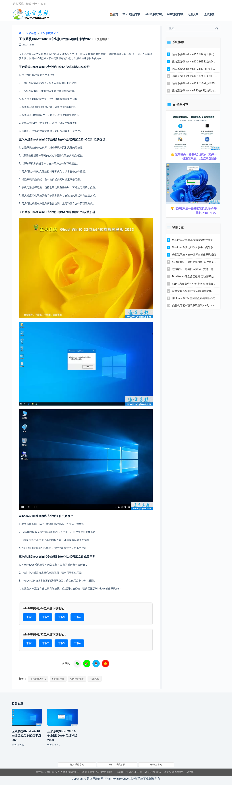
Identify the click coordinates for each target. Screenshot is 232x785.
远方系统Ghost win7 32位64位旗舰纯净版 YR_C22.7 (194, 90)
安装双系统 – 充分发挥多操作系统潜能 (194, 254)
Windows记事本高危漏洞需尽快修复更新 (194, 240)
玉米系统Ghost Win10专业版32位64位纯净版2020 (62, 736)
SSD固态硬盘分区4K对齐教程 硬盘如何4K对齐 (194, 283)
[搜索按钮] (216, 28)
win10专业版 (77, 678)
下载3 (61, 617)
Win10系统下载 (154, 14)
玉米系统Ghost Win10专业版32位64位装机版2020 (27, 736)
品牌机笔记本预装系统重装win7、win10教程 (194, 305)
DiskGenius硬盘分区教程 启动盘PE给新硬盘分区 (194, 276)
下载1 (29, 617)
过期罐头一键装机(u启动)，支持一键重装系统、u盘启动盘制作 (194, 269)
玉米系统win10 (38, 678)
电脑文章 (193, 14)
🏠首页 (114, 14)
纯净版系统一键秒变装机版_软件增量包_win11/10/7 (194, 262)
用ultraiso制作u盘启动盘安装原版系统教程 (194, 298)
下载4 (77, 617)
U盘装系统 (208, 14)
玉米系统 (94, 678)
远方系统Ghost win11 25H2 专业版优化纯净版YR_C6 (194, 54)
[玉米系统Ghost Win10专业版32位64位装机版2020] (27, 717)
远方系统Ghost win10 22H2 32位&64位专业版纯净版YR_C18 (194, 61)
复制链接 (102, 39)
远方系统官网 (77, 764)
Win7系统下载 (175, 14)
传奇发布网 (156, 764)
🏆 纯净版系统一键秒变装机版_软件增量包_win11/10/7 (194, 210)
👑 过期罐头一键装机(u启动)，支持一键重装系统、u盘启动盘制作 (194, 156)
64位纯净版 (58, 678)
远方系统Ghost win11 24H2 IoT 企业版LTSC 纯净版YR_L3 (194, 68)
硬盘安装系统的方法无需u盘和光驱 (192, 290)
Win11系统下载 (131, 14)
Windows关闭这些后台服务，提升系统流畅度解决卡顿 (194, 247)
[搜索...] (189, 28)
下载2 (45, 617)
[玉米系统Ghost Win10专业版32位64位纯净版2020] (62, 717)
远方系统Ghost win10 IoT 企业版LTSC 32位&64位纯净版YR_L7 (194, 83)
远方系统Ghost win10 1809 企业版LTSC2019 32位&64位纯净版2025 (194, 76)
